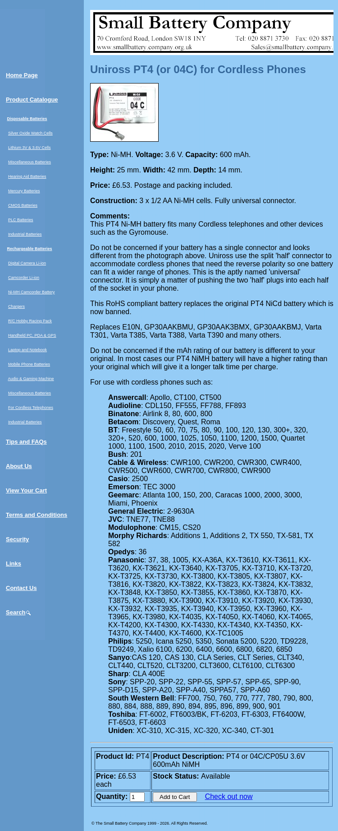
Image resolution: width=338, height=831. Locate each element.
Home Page (22, 75)
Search (19, 612)
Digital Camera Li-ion (27, 263)
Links (13, 563)
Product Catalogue (32, 99)
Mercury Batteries (24, 191)
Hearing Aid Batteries (27, 176)
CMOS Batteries (22, 205)
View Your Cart (26, 490)
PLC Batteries (20, 220)
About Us (19, 466)
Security (17, 539)
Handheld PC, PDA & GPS (32, 335)
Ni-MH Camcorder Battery (31, 292)
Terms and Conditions (36, 514)
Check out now (229, 796)
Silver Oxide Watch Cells (30, 133)
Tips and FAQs (26, 441)
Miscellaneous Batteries (29, 162)
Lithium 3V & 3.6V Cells (29, 147)
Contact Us (21, 588)
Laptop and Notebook (27, 350)
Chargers (16, 306)
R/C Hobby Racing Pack (30, 321)
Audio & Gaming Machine (31, 378)
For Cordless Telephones (30, 407)
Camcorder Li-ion (23, 277)
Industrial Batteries (25, 234)
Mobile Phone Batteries (29, 364)
